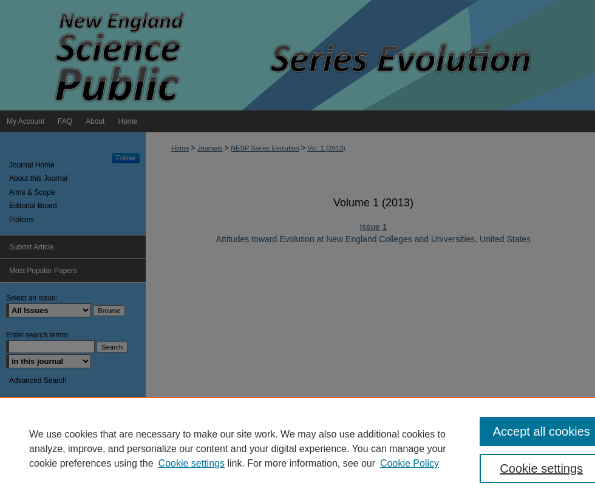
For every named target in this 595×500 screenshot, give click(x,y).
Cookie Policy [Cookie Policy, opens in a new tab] (409, 463)
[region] (297, 448)
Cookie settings (191, 463)
